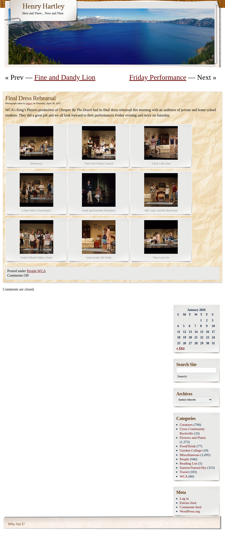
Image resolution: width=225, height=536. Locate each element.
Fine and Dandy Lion (64, 77)
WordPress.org (190, 511)
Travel (184, 472)
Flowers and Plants (193, 437)
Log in (184, 498)
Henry (29, 103)
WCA (41, 271)
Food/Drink (188, 446)
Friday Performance (157, 77)
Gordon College (191, 450)
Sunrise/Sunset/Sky (193, 467)
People (32, 271)
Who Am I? (16, 524)
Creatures (186, 424)
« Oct (180, 348)
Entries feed (188, 503)
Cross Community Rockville (192, 431)
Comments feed (190, 507)
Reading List (188, 463)
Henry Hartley (43, 7)
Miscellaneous (190, 455)
